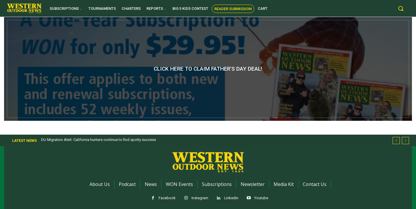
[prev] (396, 140)
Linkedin (231, 198)
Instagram (200, 198)
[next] (405, 140)
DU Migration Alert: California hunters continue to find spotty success (98, 140)
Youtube (261, 198)
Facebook (167, 198)
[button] (400, 8)
